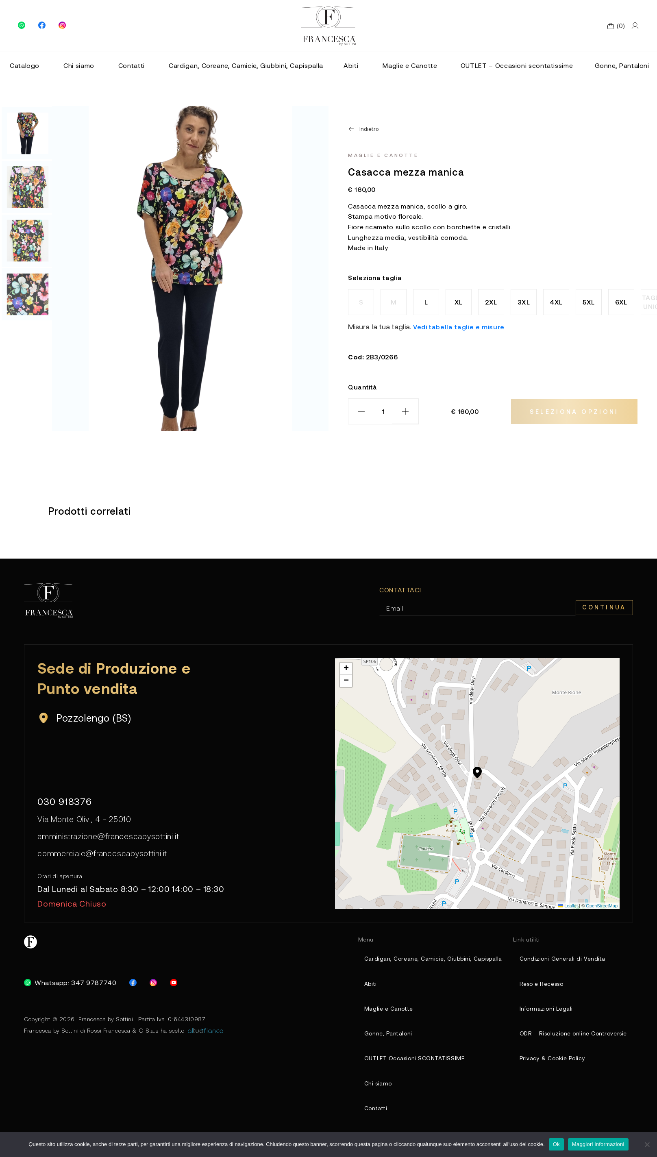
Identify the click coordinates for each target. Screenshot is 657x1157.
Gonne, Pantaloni (622, 65)
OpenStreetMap (602, 908)
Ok (556, 1144)
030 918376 (65, 801)
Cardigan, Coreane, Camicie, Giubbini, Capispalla (246, 65)
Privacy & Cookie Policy (548, 1065)
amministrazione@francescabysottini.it (110, 838)
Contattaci (400, 590)
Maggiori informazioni (598, 1144)
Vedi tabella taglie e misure (459, 327)
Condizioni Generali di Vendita (558, 961)
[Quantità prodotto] (383, 411)
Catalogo (24, 65)
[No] (647, 1144)
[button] (477, 778)
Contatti (131, 65)
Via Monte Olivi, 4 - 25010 (86, 820)
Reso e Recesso (538, 987)
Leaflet (568, 908)
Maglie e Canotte (410, 65)
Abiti (351, 65)
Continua (603, 607)
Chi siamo (78, 65)
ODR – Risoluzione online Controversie (571, 1039)
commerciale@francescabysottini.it (103, 856)
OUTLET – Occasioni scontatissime (517, 65)
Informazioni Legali (542, 1013)
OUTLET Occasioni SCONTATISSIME (408, 1065)
